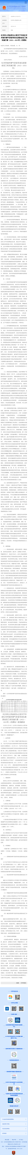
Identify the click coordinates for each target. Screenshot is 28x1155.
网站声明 (14, 1139)
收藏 (17, 983)
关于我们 (21, 1139)
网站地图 (7, 1139)
